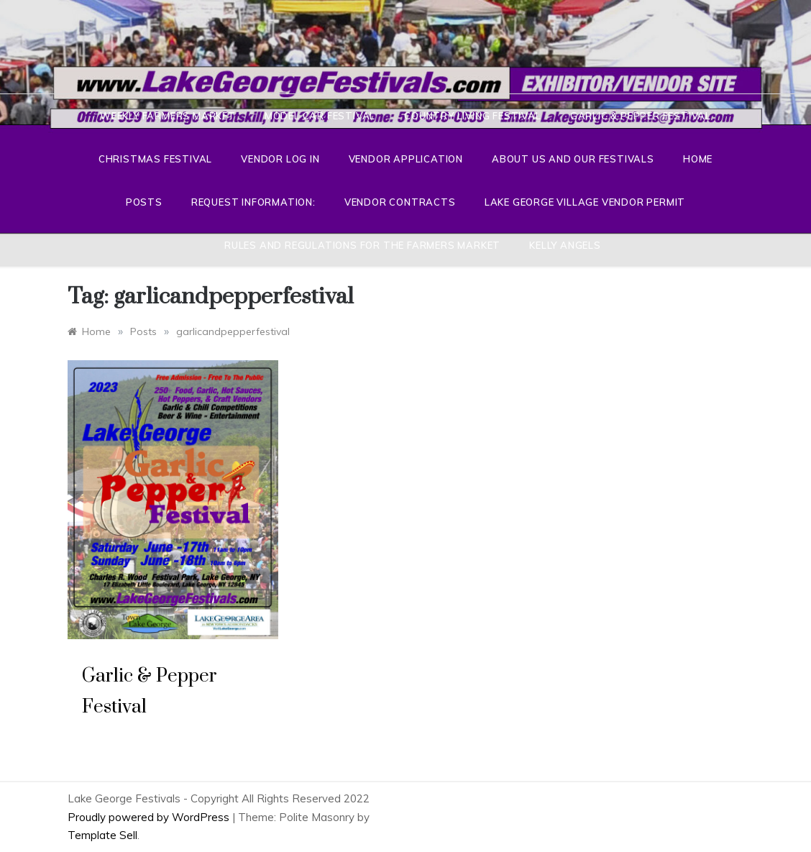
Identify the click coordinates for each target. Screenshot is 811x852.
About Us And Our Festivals (573, 159)
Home (698, 159)
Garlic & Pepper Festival (640, 116)
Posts (144, 202)
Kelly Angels (565, 245)
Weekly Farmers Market (168, 116)
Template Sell (102, 835)
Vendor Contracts (400, 202)
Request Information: (253, 202)
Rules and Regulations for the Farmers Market (362, 245)
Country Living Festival (472, 116)
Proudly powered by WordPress (150, 817)
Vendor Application (406, 159)
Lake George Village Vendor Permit (585, 202)
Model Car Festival (320, 116)
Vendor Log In (280, 159)
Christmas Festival (155, 159)
